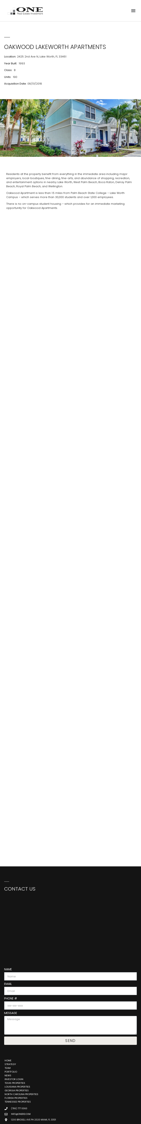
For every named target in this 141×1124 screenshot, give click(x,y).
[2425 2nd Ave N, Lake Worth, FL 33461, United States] (70, 258)
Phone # (10, 998)
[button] (133, 10)
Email (8, 984)
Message (10, 1013)
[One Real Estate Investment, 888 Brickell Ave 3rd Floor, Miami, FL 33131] (70, 926)
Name (8, 969)
